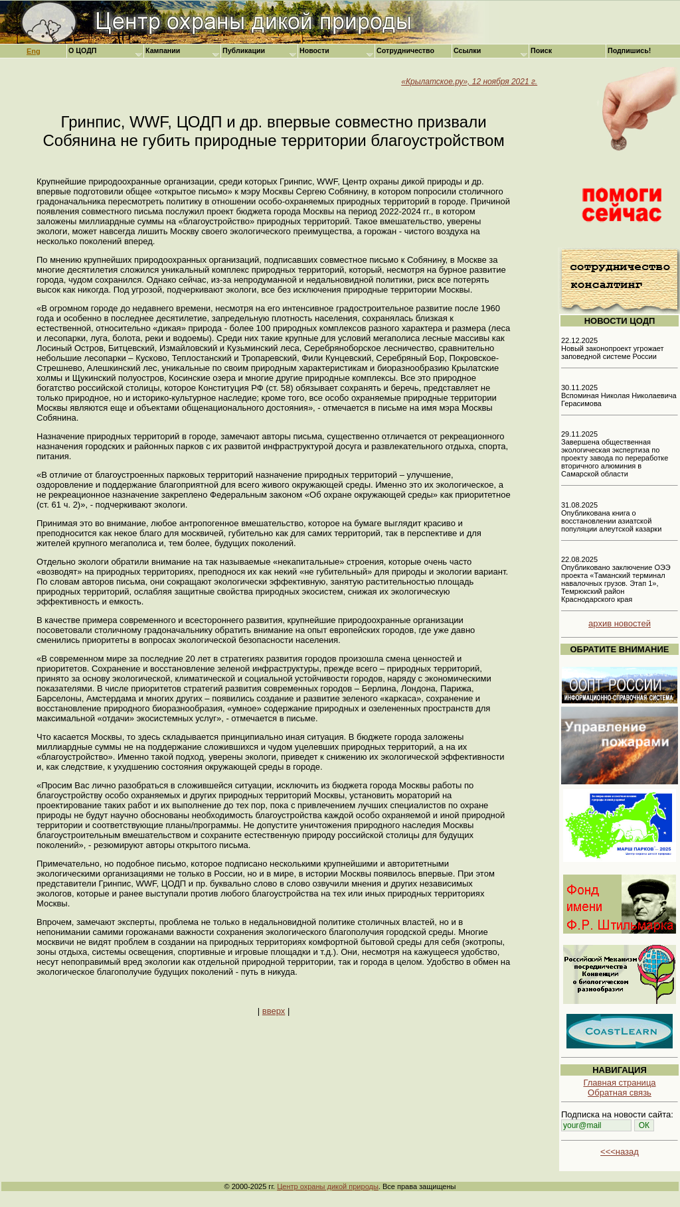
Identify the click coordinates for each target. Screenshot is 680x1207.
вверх (273, 1011)
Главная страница (619, 1083)
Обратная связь (619, 1093)
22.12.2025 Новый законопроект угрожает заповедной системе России (612, 348)
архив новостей (619, 623)
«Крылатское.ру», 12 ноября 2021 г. (469, 81)
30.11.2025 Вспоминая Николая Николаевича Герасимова (619, 395)
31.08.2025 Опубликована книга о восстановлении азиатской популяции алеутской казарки (611, 517)
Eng (34, 51)
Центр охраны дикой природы (328, 1186)
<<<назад (619, 1152)
